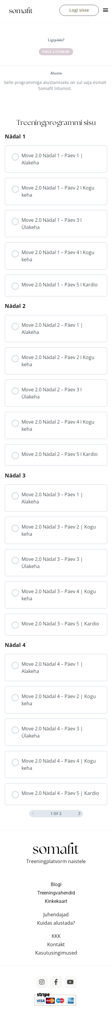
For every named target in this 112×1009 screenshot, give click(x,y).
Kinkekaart (56, 901)
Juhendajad (56, 914)
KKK (56, 936)
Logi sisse (79, 10)
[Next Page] (79, 814)
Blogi (56, 884)
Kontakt (56, 944)
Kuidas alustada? (56, 923)
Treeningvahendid (56, 893)
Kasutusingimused (56, 953)
